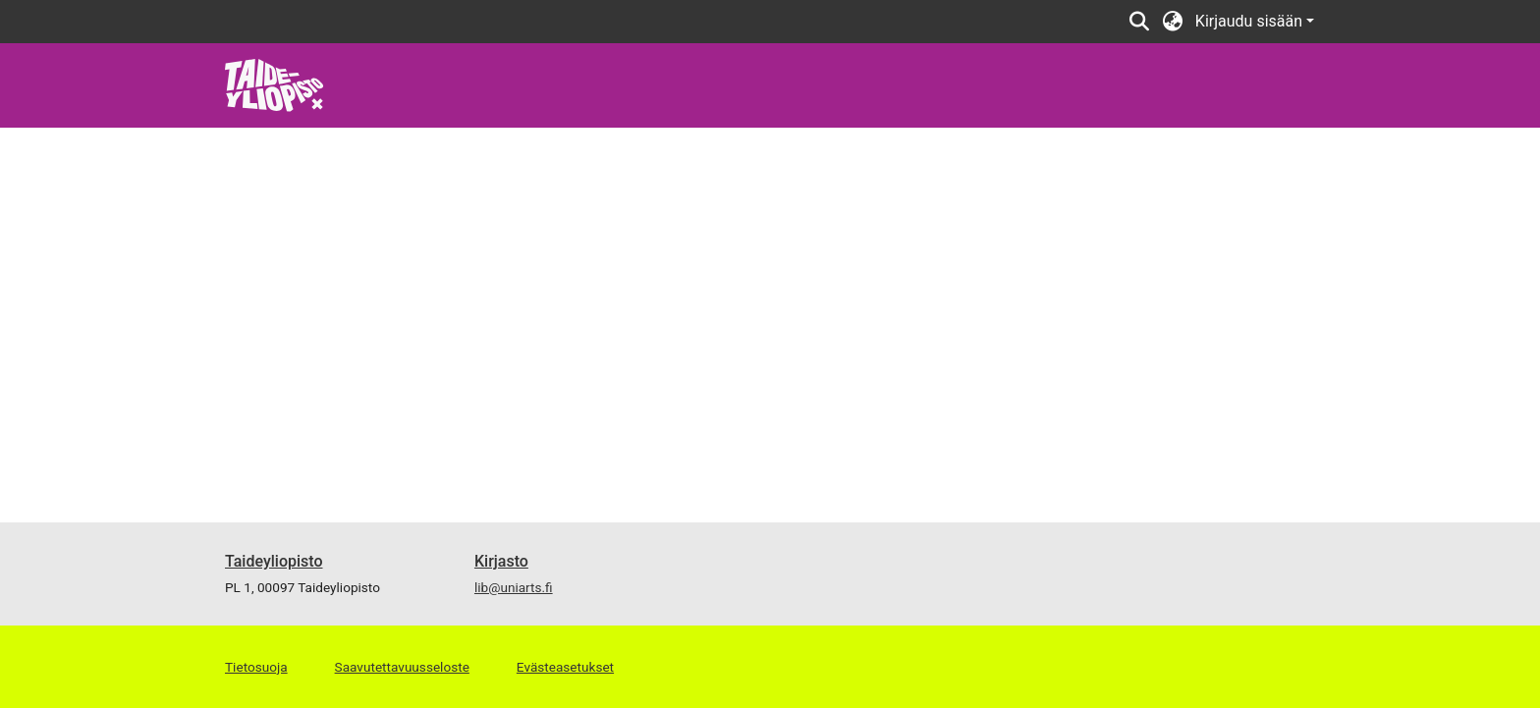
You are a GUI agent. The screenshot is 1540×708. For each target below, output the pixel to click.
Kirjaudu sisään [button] (1250, 21)
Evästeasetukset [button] (565, 667)
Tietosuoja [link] (256, 667)
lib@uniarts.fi (513, 587)
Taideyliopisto (274, 561)
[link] (274, 84)
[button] (1140, 21)
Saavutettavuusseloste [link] (402, 667)
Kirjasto (501, 561)
